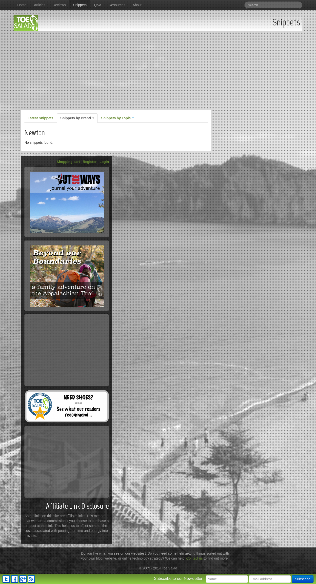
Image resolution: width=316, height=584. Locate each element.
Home (21, 5)
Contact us (194, 558)
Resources (117, 5)
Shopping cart (68, 162)
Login (104, 162)
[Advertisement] (158, 67)
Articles (39, 5)
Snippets (79, 5)
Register (90, 162)
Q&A (97, 5)
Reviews (59, 5)
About (137, 5)
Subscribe (302, 579)
